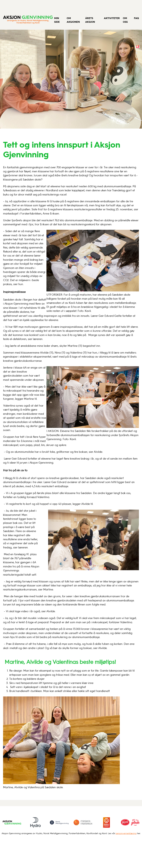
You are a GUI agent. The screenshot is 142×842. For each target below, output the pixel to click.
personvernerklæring (126, 833)
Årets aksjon (90, 19)
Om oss (125, 19)
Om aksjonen (73, 19)
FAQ (136, 18)
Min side (57, 19)
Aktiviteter (112, 18)
